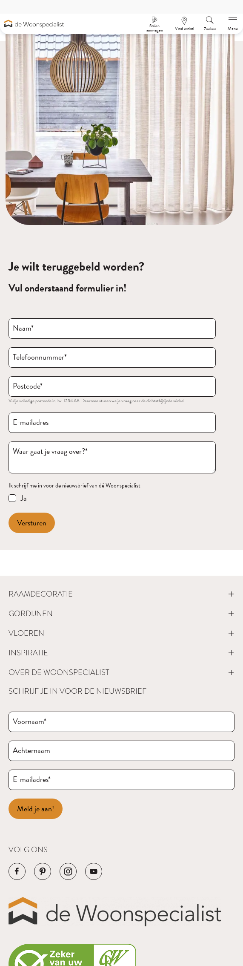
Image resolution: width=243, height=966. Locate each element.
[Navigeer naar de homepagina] (34, 24)
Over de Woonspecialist (59, 672)
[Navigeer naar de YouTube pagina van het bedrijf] (93, 871)
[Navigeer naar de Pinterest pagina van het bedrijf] (42, 871)
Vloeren (26, 633)
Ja (23, 498)
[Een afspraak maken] (184, 24)
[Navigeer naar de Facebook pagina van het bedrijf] (17, 871)
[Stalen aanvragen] (154, 24)
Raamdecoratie (41, 594)
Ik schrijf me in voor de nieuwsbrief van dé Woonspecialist (74, 486)
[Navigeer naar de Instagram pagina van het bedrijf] (68, 871)
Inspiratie (28, 652)
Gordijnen (31, 613)
